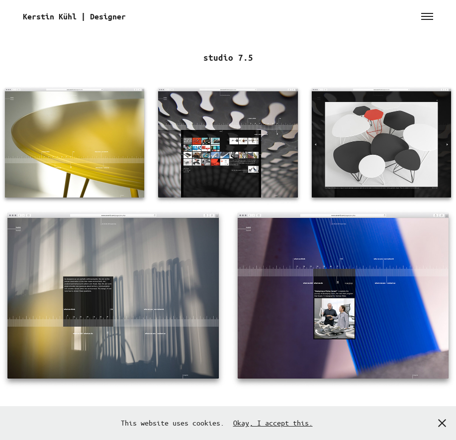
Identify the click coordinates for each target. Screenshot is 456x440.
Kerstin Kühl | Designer (74, 16)
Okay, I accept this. (273, 422)
